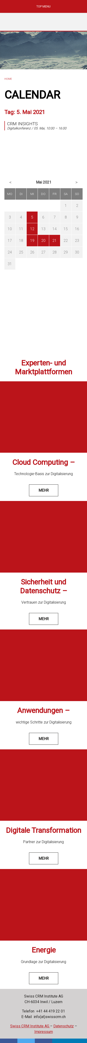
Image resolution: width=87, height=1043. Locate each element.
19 (32, 240)
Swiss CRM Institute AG (30, 1026)
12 (32, 229)
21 (54, 240)
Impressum (43, 1031)
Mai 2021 (43, 182)
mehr (44, 490)
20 (43, 240)
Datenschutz (63, 1026)
